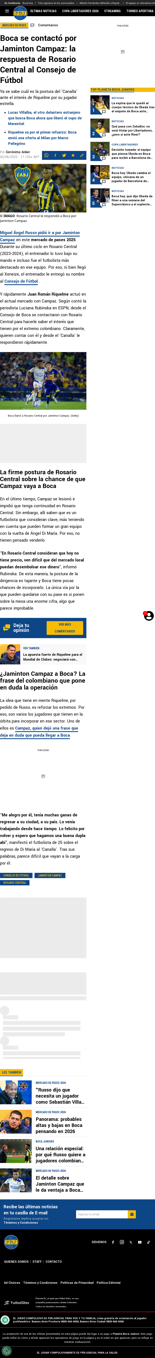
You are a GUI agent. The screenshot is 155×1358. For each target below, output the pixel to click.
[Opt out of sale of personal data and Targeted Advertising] (7, 1351)
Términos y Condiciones (21, 1223)
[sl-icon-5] (148, 1242)
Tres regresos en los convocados (56, 3)
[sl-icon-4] (139, 1242)
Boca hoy (28, 3)
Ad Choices (12, 1283)
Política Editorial (108, 1283)
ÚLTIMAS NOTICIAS (43, 11)
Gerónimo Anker (18, 152)
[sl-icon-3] (130, 1242)
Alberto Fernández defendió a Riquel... (100, 3)
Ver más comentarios (65, 628)
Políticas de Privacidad (77, 1283)
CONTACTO (54, 1262)
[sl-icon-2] (121, 1242)
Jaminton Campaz (50, 875)
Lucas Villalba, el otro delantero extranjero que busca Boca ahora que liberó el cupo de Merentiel (45, 118)
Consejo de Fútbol (21, 281)
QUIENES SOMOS (16, 1262)
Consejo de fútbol (16, 875)
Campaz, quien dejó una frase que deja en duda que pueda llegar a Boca (39, 731)
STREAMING (112, 11)
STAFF (37, 1262)
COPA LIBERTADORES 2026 (80, 11)
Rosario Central (14, 882)
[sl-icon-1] (113, 1242)
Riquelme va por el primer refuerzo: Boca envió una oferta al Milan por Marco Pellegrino (42, 138)
